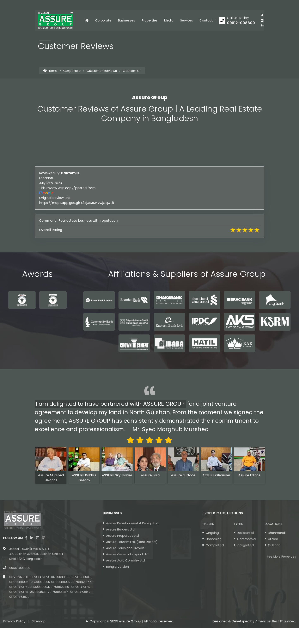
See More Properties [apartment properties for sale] (281, 556)
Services (186, 20)
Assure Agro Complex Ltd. (125, 560)
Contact (206, 20)
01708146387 (59, 592)
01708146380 (60, 587)
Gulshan (274, 545)
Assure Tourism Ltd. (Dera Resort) (132, 542)
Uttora (273, 539)
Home (50, 70)
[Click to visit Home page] (86, 20)
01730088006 (19, 582)
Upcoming (213, 539)
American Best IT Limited (275, 621)
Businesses (126, 20)
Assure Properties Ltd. (122, 535)
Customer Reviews (102, 70)
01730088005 (40, 582)
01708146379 (40, 577)
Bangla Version (117, 566)
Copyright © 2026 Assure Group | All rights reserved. (132, 621)
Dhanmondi (277, 532)
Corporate (103, 20)
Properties (150, 20)
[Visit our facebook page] (262, 15)
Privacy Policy (14, 621)
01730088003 (81, 577)
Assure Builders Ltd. (120, 529)
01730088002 (61, 582)
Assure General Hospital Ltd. (127, 554)
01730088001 (60, 577)
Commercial (246, 539)
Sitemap (38, 621)
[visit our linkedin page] (262, 25)
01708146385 (79, 592)
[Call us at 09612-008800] (237, 20)
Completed (215, 545)
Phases (208, 524)
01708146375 (18, 587)
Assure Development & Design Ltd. (132, 523)
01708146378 (19, 592)
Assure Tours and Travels (125, 548)
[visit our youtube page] (262, 20)
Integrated (245, 545)
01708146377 (82, 582)
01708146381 (39, 592)
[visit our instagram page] (43, 537)
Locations (273, 524)
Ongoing (212, 532)
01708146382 (18, 597)
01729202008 (19, 577)
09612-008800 (19, 568)
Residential (245, 532)
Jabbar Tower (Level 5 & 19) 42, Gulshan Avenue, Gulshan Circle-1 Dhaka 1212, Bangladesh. (36, 554)
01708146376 (81, 587)
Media (168, 20)
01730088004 (39, 587)
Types (238, 524)
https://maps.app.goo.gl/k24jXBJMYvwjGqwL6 (109, 202)
